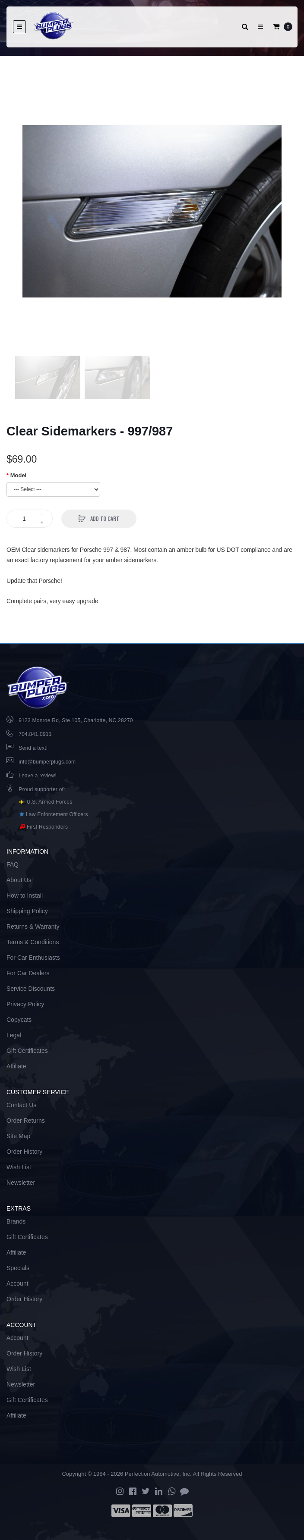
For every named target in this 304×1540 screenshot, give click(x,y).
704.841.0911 (35, 734)
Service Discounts (30, 988)
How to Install (24, 895)
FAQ (12, 864)
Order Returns (25, 1120)
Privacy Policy (25, 1004)
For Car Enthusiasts (33, 957)
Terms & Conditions (32, 942)
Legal (13, 1035)
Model (18, 475)
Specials (17, 1268)
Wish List (18, 1167)
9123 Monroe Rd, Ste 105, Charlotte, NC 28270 (76, 720)
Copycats (19, 1019)
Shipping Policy (27, 911)
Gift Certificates (27, 1050)
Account (17, 1283)
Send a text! (33, 748)
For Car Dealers (28, 973)
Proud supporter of (41, 789)
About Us (19, 879)
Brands (15, 1221)
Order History (24, 1151)
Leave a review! (38, 776)
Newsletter (20, 1182)
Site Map (18, 1136)
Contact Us (21, 1105)
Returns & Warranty (32, 926)
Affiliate (16, 1066)
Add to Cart (104, 518)
